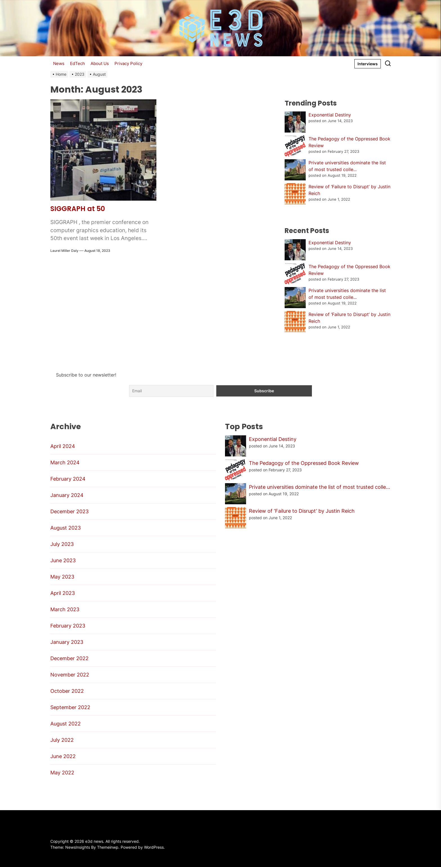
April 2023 (62, 593)
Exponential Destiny (330, 115)
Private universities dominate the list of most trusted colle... (319, 487)
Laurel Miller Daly (64, 250)
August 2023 (65, 528)
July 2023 (62, 544)
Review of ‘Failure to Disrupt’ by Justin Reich (302, 511)
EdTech (77, 63)
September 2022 (70, 707)
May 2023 (62, 577)
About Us (100, 63)
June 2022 (63, 756)
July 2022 (62, 740)
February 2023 (67, 626)
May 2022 (62, 773)
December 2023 (69, 511)
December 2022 (69, 658)
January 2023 (66, 642)
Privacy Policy (128, 63)
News (58, 63)
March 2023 (64, 609)
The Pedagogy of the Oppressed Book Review (304, 463)
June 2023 (63, 560)
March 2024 (65, 462)
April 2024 (62, 446)
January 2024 (67, 495)
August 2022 (65, 724)
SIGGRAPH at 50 (77, 208)
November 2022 (69, 675)
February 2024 (68, 479)
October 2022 (67, 691)
